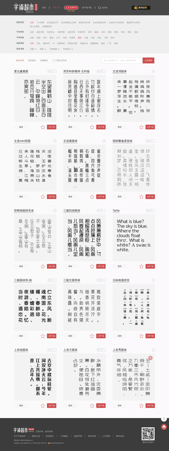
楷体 (110, 32)
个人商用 (40, 23)
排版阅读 (61, 43)
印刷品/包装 (72, 43)
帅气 (45, 38)
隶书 (90, 32)
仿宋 (103, 32)
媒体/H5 (46, 43)
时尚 (99, 38)
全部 (32, 23)
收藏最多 (44, 60)
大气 (58, 38)
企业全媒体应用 (99, 23)
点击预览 (148, 60)
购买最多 (32, 60)
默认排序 (20, 60)
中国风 (72, 38)
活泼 (93, 38)
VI (53, 43)
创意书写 (40, 32)
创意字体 (71, 32)
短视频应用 (47, 26)
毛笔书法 (50, 32)
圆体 (96, 32)
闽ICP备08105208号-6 (57, 443)
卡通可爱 (61, 32)
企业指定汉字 (52, 23)
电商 (116, 43)
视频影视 (94, 43)
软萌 (38, 38)
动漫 (86, 38)
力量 (65, 38)
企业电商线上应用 (68, 23)
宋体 (123, 32)
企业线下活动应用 (116, 23)
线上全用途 (34, 26)
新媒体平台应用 (133, 23)
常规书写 (81, 32)
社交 (38, 43)
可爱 (106, 38)
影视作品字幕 (84, 23)
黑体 (129, 32)
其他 (136, 32)
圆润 (80, 38)
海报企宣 (84, 43)
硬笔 (116, 32)
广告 (109, 43)
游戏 (103, 43)
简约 (112, 38)
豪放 (52, 38)
